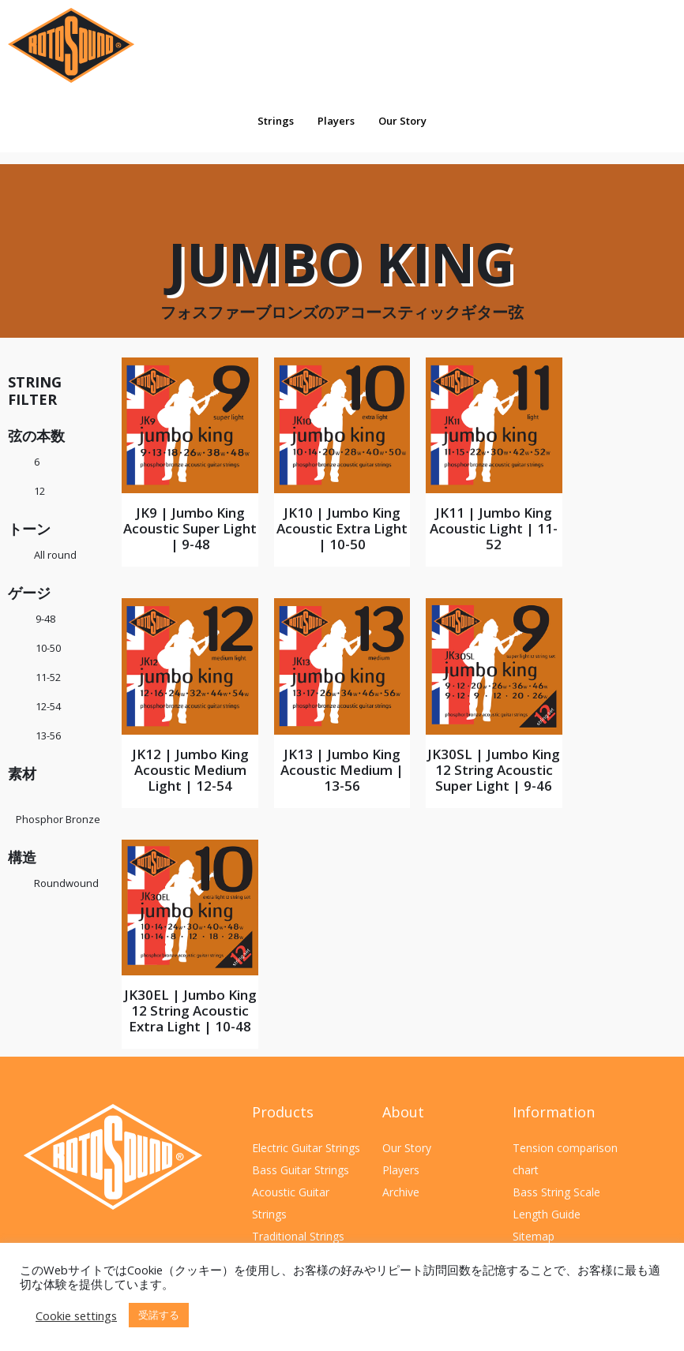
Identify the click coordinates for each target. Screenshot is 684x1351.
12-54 (48, 706)
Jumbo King (341, 272)
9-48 (45, 619)
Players (336, 121)
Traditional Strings (298, 1236)
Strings (275, 121)
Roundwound (66, 883)
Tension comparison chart (565, 1158)
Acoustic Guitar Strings (290, 1203)
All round (55, 555)
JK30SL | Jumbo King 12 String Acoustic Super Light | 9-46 (493, 770)
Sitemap (533, 1236)
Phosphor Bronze (58, 819)
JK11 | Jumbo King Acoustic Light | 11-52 (494, 528)
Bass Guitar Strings (300, 1169)
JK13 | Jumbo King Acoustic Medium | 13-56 (342, 770)
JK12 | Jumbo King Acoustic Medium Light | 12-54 (190, 770)
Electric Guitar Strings (306, 1147)
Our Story (402, 121)
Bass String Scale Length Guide (556, 1203)
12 (39, 491)
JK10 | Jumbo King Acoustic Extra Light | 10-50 (342, 528)
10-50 (48, 648)
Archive (400, 1191)
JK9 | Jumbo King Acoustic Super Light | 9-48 (190, 528)
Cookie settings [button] (76, 1315)
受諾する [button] (158, 1315)
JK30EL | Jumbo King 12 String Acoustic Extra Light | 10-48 (190, 1010)
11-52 (48, 677)
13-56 (48, 735)
